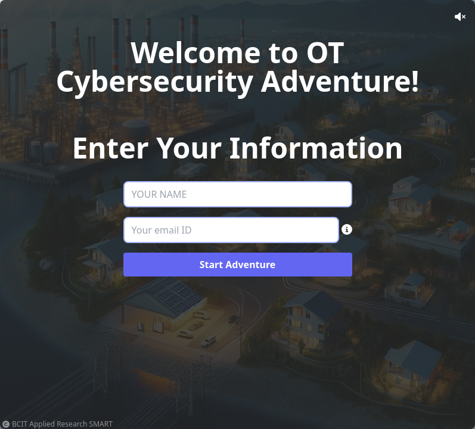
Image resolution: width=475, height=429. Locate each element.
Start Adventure (238, 264)
